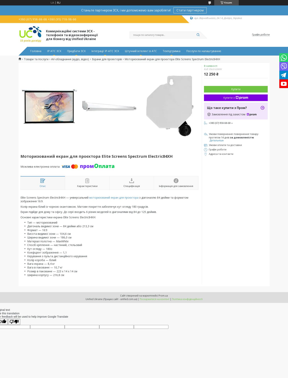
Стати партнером (190, 10)
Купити (235, 89)
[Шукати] (198, 35)
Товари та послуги (36, 59)
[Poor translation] (14, 322)
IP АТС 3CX (54, 51)
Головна (35, 51)
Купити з (235, 97)
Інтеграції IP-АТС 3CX (105, 51)
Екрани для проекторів (107, 59)
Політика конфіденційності (187, 299)
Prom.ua (163, 295)
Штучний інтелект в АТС (141, 51)
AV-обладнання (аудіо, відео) (70, 59)
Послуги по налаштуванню (203, 51)
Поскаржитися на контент (154, 299)
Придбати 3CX (76, 51)
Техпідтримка (171, 51)
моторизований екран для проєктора (113, 197)
